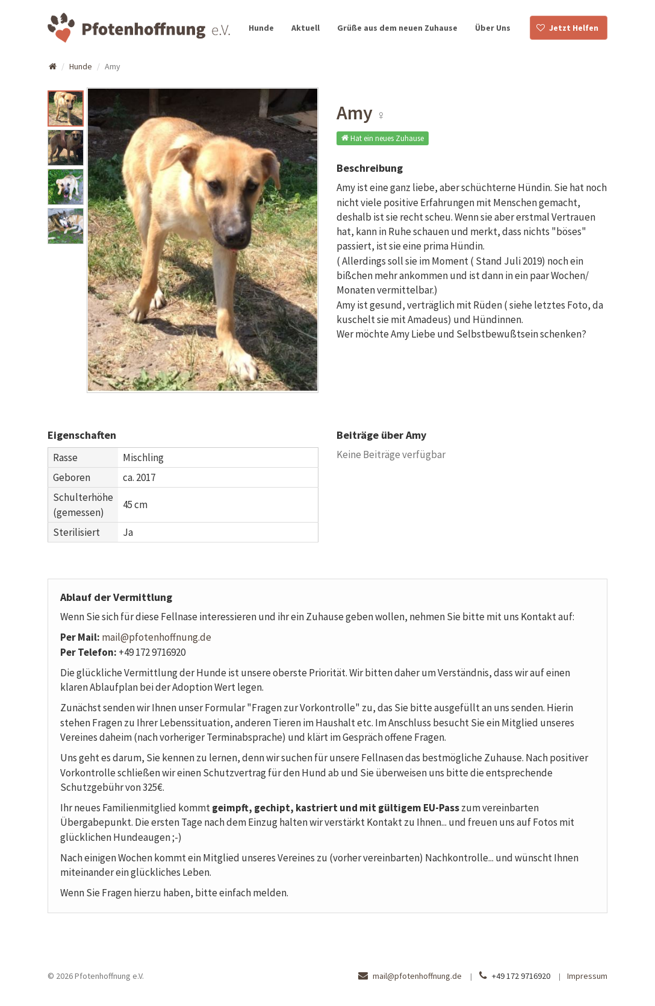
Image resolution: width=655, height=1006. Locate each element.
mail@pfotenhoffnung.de (156, 637)
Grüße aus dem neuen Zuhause (397, 27)
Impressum (587, 975)
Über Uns (493, 27)
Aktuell (305, 27)
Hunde (261, 27)
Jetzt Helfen (573, 27)
